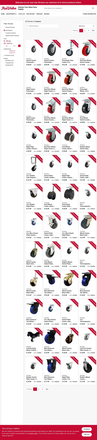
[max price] (14, 46)
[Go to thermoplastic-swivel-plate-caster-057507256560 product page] (87, 256)
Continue (87, 429)
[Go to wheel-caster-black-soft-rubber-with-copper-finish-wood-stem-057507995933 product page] (69, 342)
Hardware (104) (9, 55)
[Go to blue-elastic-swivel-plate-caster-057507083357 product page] (51, 313)
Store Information (89, 14)
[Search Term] (69, 8)
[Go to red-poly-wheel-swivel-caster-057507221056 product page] (69, 83)
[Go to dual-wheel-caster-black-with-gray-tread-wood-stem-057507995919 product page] (51, 198)
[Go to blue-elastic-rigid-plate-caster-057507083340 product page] (69, 227)
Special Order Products (12, 35)
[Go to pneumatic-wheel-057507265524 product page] (87, 83)
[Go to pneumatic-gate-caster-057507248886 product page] (69, 54)
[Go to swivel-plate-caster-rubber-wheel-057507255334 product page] (51, 169)
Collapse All (12, 50)
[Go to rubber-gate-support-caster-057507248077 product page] (33, 169)
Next (93, 30)
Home (3, 14)
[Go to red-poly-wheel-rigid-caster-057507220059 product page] (51, 140)
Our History (30, 14)
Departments (11, 14)
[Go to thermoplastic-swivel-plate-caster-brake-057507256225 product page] (87, 198)
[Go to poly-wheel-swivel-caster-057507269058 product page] (87, 112)
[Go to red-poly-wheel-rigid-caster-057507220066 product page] (51, 83)
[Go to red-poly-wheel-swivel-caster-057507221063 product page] (87, 54)
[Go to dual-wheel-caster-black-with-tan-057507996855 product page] (69, 140)
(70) (10, 60)
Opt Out (86, 434)
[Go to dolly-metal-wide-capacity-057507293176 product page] (33, 342)
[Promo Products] (4, 27)
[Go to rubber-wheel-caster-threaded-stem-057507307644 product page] (87, 371)
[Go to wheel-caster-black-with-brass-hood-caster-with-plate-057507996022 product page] (69, 284)
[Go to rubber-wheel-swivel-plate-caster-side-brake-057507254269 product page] (87, 140)
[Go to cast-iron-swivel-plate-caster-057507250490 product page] (87, 342)
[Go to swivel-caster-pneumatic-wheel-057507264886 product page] (33, 54)
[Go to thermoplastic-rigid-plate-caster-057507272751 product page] (87, 313)
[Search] (93, 8)
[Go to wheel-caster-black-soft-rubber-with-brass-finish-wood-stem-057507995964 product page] (33, 256)
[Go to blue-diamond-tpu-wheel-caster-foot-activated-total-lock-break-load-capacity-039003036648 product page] (33, 313)
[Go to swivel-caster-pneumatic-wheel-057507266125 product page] (51, 54)
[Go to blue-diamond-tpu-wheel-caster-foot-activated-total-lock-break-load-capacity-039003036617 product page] (51, 284)
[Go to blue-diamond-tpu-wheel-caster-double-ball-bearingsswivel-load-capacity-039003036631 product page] (51, 342)
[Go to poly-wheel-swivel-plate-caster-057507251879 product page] (51, 256)
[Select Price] (19, 46)
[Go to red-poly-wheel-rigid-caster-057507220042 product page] (69, 112)
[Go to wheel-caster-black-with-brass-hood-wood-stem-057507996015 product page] (33, 284)
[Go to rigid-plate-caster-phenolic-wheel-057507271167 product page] (33, 140)
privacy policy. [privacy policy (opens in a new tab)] (33, 433)
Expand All (12, 52)
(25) (9, 62)
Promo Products (10, 27)
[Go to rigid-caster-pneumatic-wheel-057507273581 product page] (33, 83)
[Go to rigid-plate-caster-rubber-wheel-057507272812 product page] (69, 169)
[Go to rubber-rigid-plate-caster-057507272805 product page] (33, 198)
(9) (9, 65)
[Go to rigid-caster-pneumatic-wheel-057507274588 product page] (33, 112)
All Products (9, 30)
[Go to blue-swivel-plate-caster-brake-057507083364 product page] (33, 227)
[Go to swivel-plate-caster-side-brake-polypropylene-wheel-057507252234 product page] (51, 227)
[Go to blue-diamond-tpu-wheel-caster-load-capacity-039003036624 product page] (51, 371)
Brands (46, 14)
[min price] (7, 46)
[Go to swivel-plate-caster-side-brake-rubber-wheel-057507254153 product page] (87, 169)
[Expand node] (4, 55)
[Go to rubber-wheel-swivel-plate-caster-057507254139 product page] (69, 256)
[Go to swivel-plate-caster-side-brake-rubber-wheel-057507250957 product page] (69, 313)
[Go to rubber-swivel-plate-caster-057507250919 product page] (33, 371)
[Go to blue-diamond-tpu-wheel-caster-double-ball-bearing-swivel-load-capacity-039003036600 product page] (87, 284)
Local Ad (22, 14)
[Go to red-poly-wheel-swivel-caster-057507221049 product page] (51, 112)
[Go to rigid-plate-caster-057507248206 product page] (69, 371)
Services (39, 14)
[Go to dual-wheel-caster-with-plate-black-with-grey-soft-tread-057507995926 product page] (69, 198)
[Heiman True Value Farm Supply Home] (9, 8)
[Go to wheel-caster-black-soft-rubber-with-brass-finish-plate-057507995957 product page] (87, 227)
